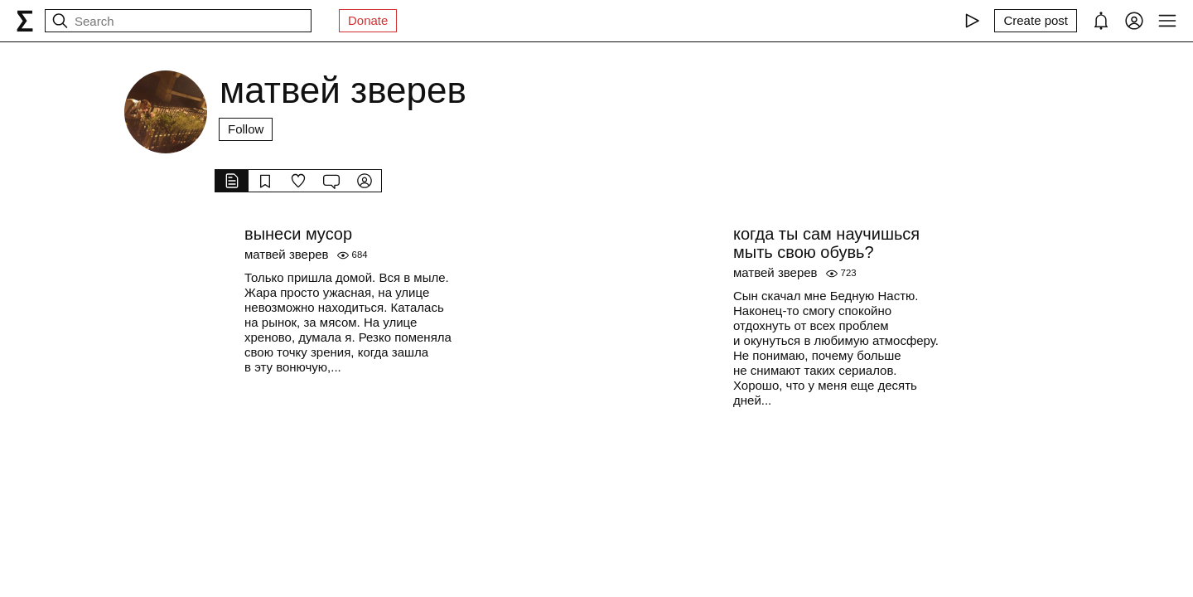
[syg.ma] (25, 21)
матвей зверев (286, 254)
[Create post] (1035, 21)
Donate (368, 20)
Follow (245, 129)
